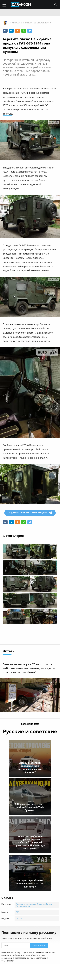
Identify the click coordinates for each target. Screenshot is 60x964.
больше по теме (30, 724)
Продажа (41, 904)
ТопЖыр (7, 113)
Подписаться (39, 945)
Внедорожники (23, 906)
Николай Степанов (21, 23)
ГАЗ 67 (19, 918)
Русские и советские (25, 904)
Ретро (49, 904)
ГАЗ (17, 912)
